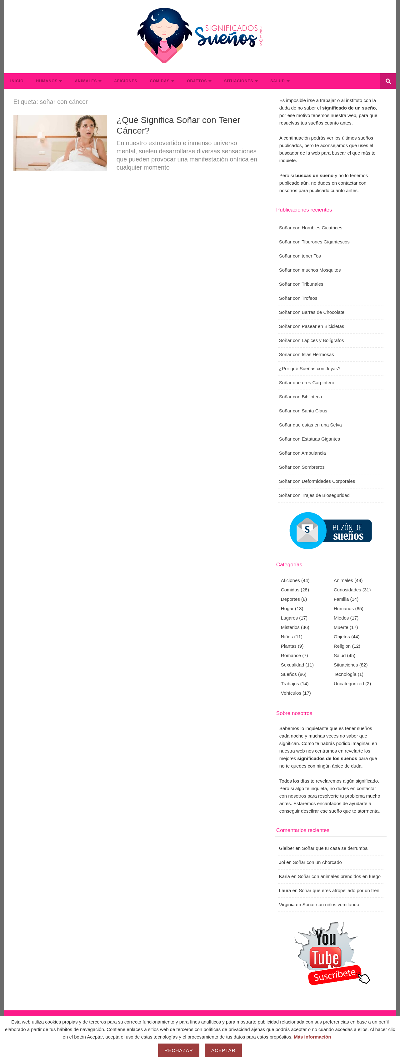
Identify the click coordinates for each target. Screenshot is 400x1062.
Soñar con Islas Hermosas (306, 354)
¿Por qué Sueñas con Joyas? (310, 368)
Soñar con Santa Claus (303, 410)
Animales (86, 81)
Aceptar (223, 1050)
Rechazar (178, 1050)
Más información (312, 1036)
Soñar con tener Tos (300, 255)
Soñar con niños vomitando (330, 904)
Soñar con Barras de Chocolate (311, 312)
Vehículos (291, 693)
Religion (342, 646)
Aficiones (125, 81)
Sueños (289, 674)
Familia (341, 599)
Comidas (160, 81)
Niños (287, 636)
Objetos (197, 81)
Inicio (17, 81)
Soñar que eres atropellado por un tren (339, 890)
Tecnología (345, 674)
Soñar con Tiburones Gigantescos (314, 241)
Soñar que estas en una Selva (310, 424)
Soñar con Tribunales (301, 284)
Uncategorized (349, 683)
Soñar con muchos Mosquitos (310, 270)
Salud (277, 81)
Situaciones (238, 81)
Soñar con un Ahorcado (317, 862)
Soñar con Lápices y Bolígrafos (311, 340)
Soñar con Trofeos (298, 298)
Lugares (289, 617)
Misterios (290, 627)
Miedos (341, 617)
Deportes (290, 599)
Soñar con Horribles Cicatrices (310, 227)
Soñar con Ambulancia (302, 453)
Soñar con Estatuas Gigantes (309, 439)
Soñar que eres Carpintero (306, 382)
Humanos (47, 81)
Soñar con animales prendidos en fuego (339, 876)
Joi (282, 862)
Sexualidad (292, 664)
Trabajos (290, 683)
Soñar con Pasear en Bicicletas (311, 326)
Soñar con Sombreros (302, 467)
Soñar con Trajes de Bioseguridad (314, 495)
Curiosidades (347, 589)
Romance (291, 655)
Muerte (341, 627)
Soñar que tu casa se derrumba (335, 848)
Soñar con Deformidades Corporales (317, 481)
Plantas (289, 646)
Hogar (287, 608)
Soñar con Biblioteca (300, 396)
